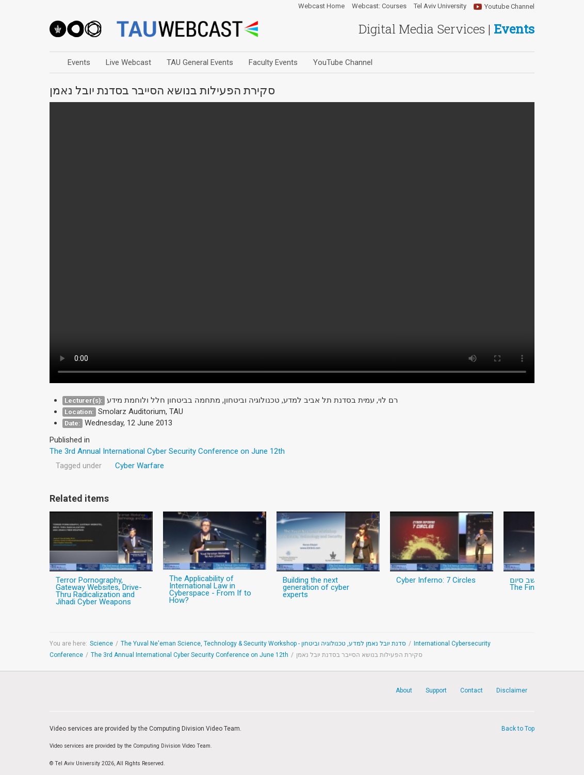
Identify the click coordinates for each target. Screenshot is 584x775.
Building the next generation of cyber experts (316, 587)
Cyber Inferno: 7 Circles (436, 580)
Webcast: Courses (379, 6)
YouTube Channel (342, 62)
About (404, 690)
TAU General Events (200, 62)
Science (101, 643)
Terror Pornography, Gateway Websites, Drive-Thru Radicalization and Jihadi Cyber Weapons (99, 590)
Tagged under (79, 465)
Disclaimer (511, 690)
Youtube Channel (509, 6)
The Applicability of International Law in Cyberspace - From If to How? (210, 589)
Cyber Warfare (139, 465)
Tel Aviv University (440, 6)
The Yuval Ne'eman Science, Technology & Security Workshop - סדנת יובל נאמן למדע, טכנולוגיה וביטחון (263, 643)
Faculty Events (273, 62)
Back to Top (517, 728)
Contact (471, 690)
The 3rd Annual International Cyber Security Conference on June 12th (189, 654)
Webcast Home (321, 6)
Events (79, 62)
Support (436, 690)
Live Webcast (128, 62)
